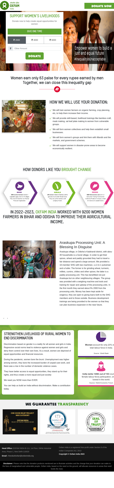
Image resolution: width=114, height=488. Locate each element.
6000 (53, 41)
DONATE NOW (101, 6)
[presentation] (3, 386)
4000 (35, 41)
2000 (16, 41)
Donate (34, 56)
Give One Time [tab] (34, 31)
